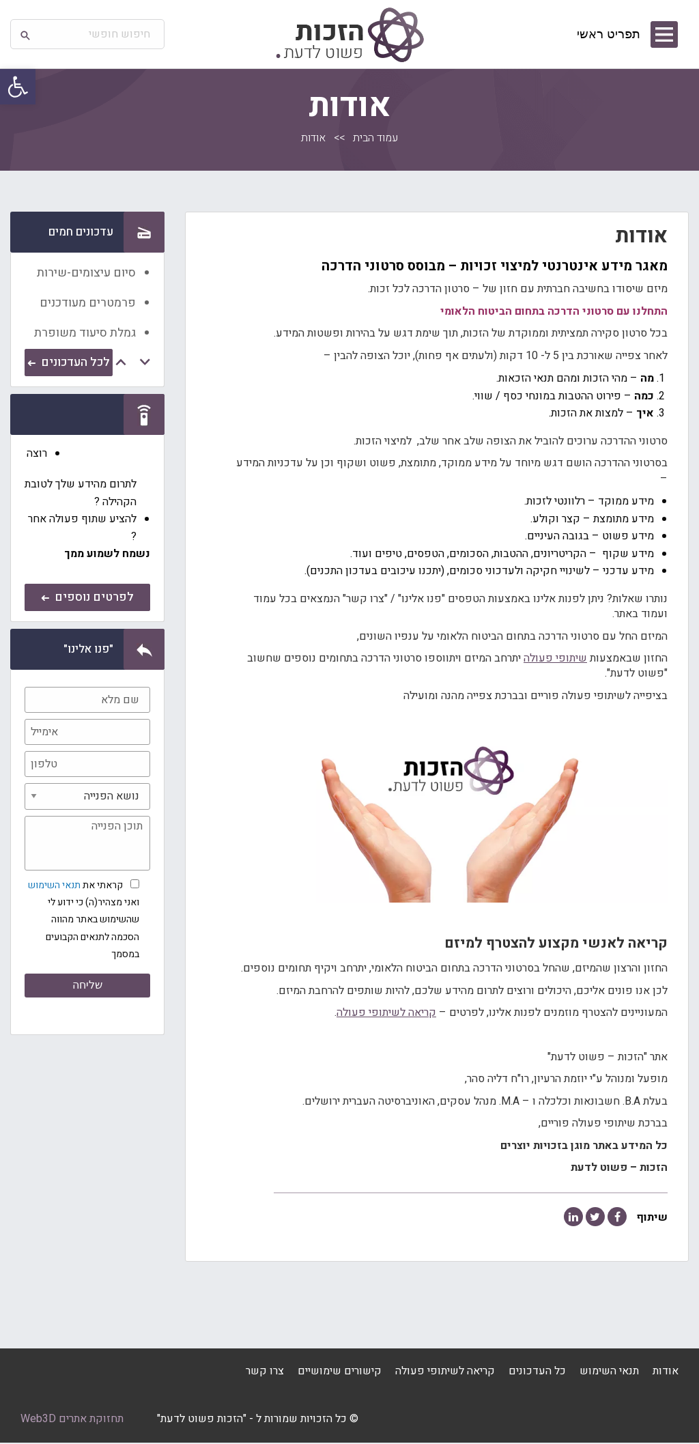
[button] (17, 86)
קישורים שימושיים (340, 1372)
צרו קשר (265, 1372)
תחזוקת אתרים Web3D (72, 1420)
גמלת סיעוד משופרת (85, 332)
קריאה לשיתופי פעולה (386, 1012)
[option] (87, 271)
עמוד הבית (375, 138)
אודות (666, 1372)
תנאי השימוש (54, 885)
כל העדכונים (537, 1372)
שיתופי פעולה (555, 658)
